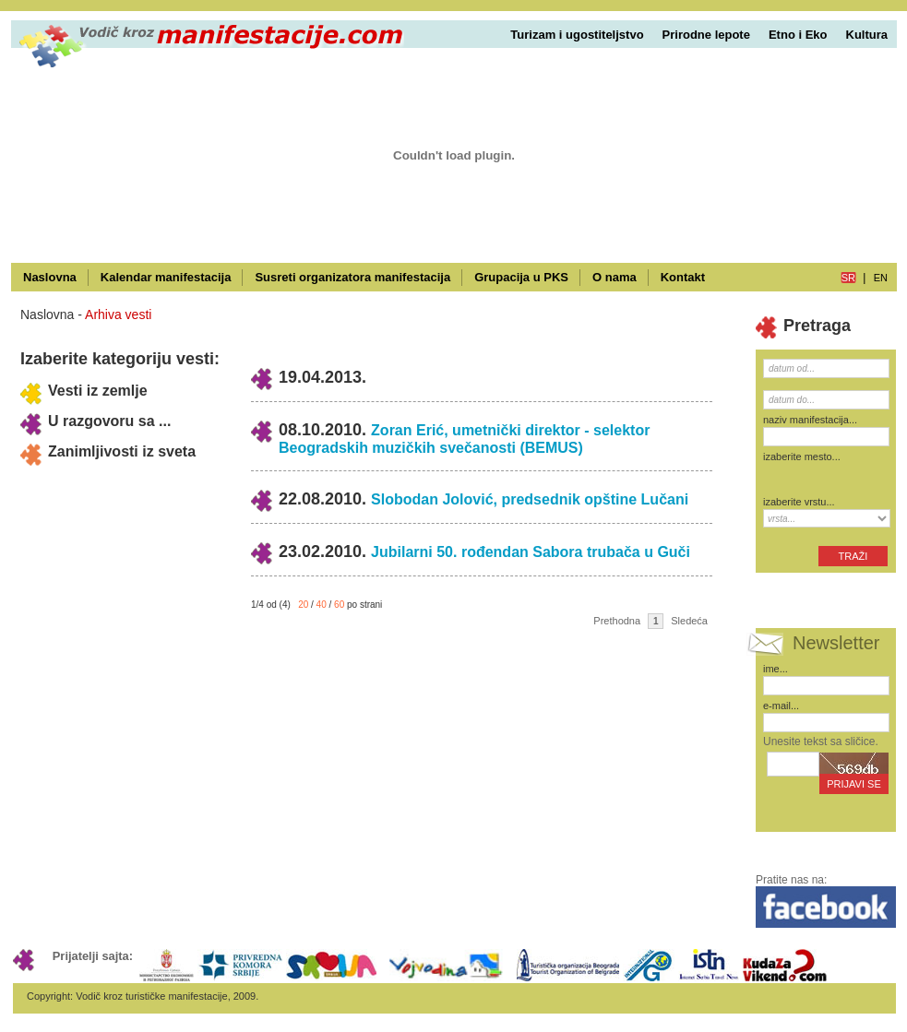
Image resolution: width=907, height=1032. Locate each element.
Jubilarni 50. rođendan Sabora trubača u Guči (530, 552)
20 (303, 604)
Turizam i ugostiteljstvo (576, 35)
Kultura (867, 35)
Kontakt (683, 277)
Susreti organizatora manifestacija (352, 277)
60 (339, 604)
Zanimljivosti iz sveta (122, 451)
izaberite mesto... (802, 456)
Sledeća (689, 620)
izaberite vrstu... (799, 501)
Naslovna (50, 277)
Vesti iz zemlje (98, 390)
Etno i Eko (798, 35)
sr (848, 277)
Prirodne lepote (706, 35)
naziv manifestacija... (810, 419)
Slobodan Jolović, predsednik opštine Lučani (529, 499)
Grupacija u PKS (521, 277)
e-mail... (781, 705)
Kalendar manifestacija (166, 277)
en (881, 277)
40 (321, 604)
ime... (775, 668)
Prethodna (616, 620)
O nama (614, 277)
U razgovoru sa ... (109, 421)
